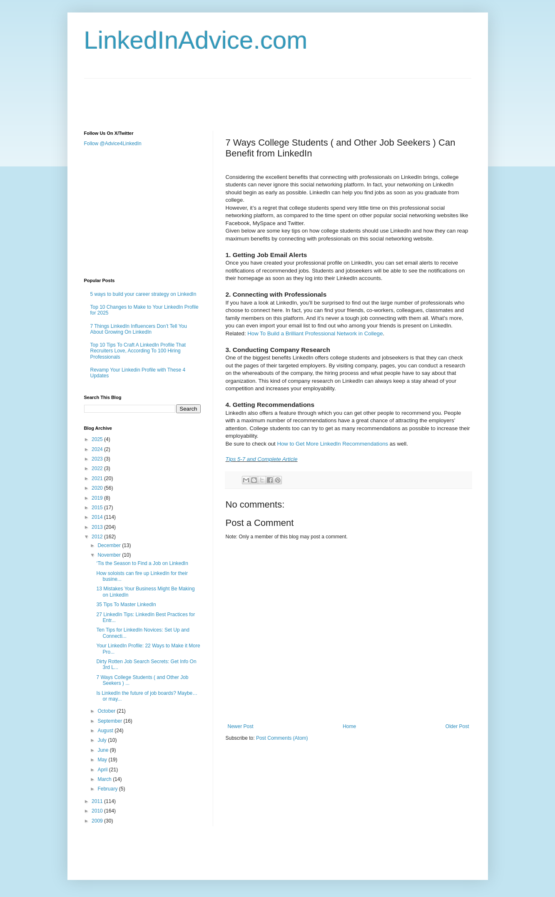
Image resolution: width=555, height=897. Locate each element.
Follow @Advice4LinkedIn (113, 143)
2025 (98, 439)
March (105, 779)
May (102, 760)
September (110, 721)
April (103, 770)
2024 (98, 449)
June (103, 750)
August (105, 730)
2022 (98, 468)
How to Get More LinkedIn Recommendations (332, 444)
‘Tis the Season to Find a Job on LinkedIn (142, 563)
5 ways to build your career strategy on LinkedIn (143, 294)
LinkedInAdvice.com (196, 40)
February (108, 789)
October (107, 711)
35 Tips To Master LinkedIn (126, 604)
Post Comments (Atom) (282, 738)
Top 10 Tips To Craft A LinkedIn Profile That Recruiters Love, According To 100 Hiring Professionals (138, 351)
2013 (98, 527)
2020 (98, 488)
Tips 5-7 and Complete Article (262, 459)
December (109, 545)
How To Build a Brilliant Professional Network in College (315, 333)
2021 (98, 478)
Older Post (457, 726)
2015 (98, 507)
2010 (98, 811)
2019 (98, 498)
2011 (98, 801)
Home (349, 726)
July (102, 740)
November (109, 555)
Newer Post (241, 726)
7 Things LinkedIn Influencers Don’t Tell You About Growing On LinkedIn (138, 329)
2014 (98, 517)
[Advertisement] (235, 97)
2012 (98, 537)
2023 (98, 459)
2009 (98, 821)
